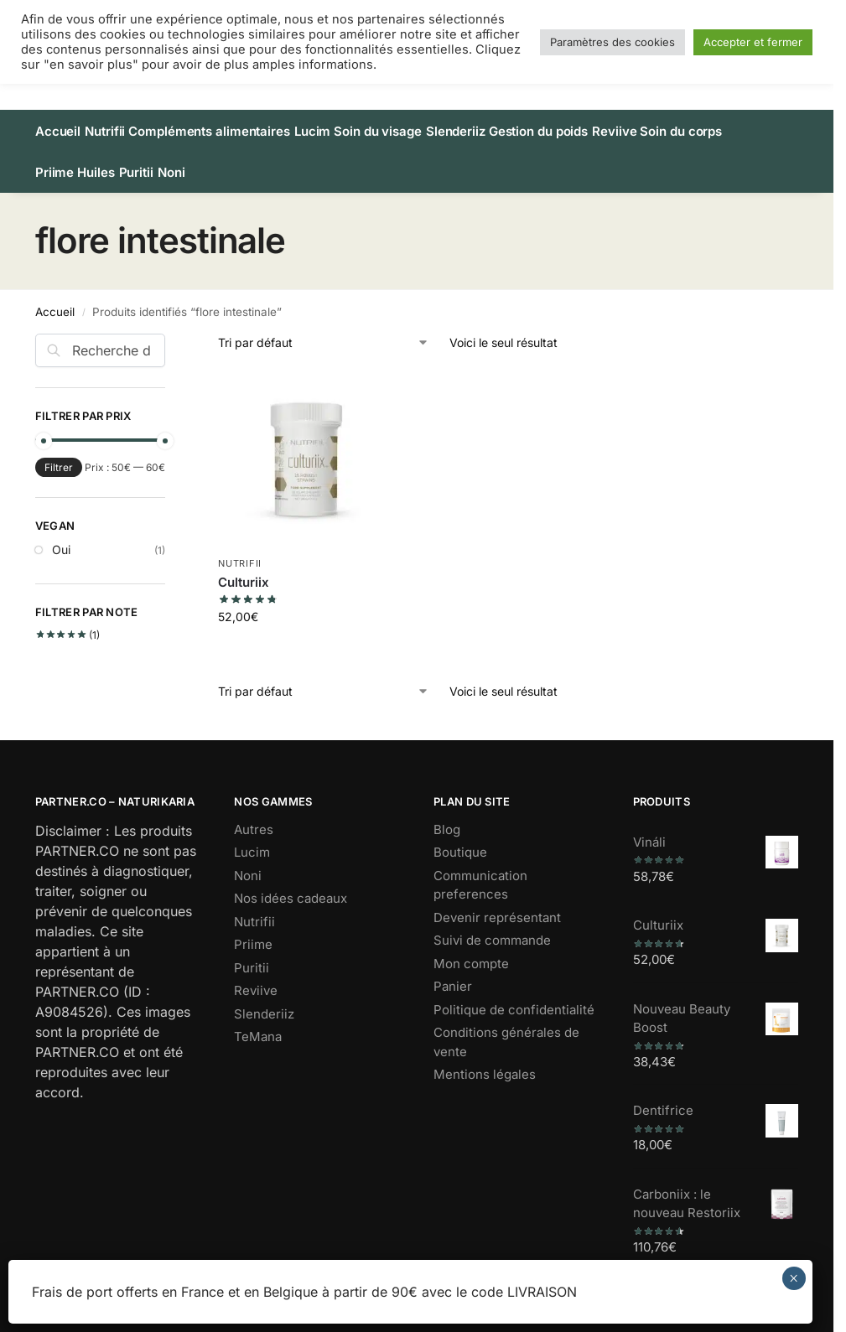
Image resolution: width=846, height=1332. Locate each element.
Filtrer (58, 449)
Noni (248, 857)
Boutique (460, 834)
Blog (446, 811)
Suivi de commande (492, 922)
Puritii (251, 949)
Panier (452, 968)
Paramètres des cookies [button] (612, 42)
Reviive (256, 972)
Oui (61, 531)
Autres (253, 811)
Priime (253, 926)
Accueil (55, 292)
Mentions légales (484, 1056)
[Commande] (323, 324)
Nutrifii (240, 545)
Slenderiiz (264, 995)
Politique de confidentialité (513, 991)
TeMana (258, 1018)
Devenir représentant (497, 899)
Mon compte (471, 945)
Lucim (252, 834)
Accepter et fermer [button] (752, 42)
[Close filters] (170, 325)
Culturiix (243, 563)
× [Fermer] (793, 1278)
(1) (68, 616)
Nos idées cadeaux (290, 880)
